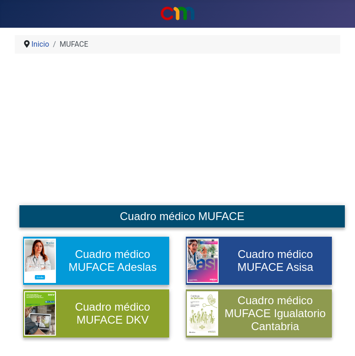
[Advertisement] (177, 133)
